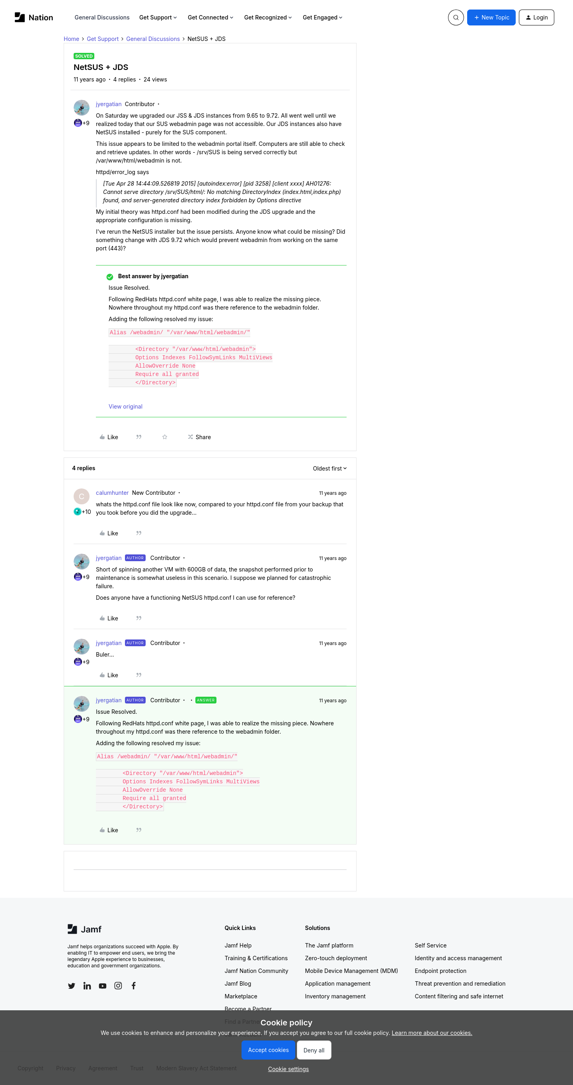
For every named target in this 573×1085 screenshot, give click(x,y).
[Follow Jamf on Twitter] (72, 986)
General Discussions (102, 17)
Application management (337, 983)
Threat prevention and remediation (460, 983)
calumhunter (112, 492)
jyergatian (109, 104)
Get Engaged (323, 17)
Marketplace (241, 996)
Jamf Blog (238, 983)
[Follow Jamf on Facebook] (134, 986)
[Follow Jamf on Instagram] (118, 986)
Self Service (431, 945)
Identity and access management (458, 958)
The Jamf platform (329, 945)
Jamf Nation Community (256, 970)
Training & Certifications (256, 958)
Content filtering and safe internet (459, 996)
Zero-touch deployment (336, 958)
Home (71, 38)
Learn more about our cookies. (432, 1032)
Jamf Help (238, 945)
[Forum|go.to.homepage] (34, 17)
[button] (491, 17)
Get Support (158, 17)
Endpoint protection (441, 970)
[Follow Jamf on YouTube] (103, 985)
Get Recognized (268, 17)
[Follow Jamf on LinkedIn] (87, 986)
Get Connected (211, 17)
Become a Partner (248, 1009)
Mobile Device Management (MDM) (351, 970)
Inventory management (335, 996)
